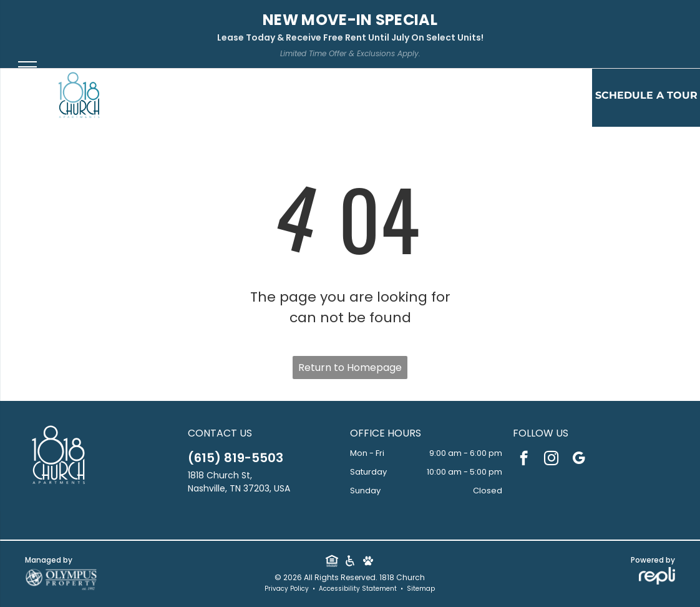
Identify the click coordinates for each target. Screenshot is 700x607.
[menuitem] (245, 98)
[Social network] (331, 562)
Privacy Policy (287, 588)
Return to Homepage (350, 367)
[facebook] (524, 459)
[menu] (27, 67)
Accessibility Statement (358, 588)
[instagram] (551, 459)
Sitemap (421, 588)
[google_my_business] (579, 459)
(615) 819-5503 (235, 457)
